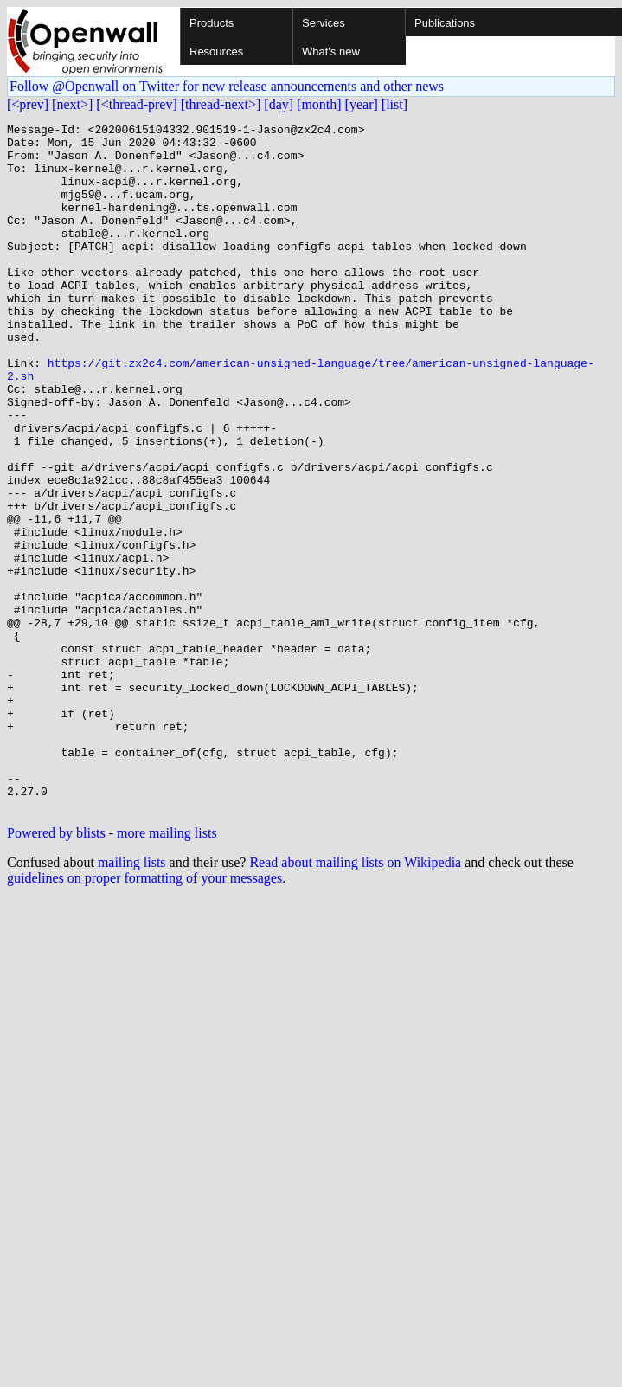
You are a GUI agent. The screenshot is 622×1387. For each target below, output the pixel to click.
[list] (394, 104)
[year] (361, 104)
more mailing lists (167, 970)
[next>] (72, 104)
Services (323, 22)
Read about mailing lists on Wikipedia (355, 999)
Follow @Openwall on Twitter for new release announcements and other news (227, 86)
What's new (331, 51)
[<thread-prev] (136, 104)
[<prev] (27, 104)
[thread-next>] (221, 104)
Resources (216, 51)
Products (211, 22)
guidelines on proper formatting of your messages (144, 1015)
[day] (278, 104)
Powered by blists (56, 970)
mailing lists (132, 999)
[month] (319, 104)
